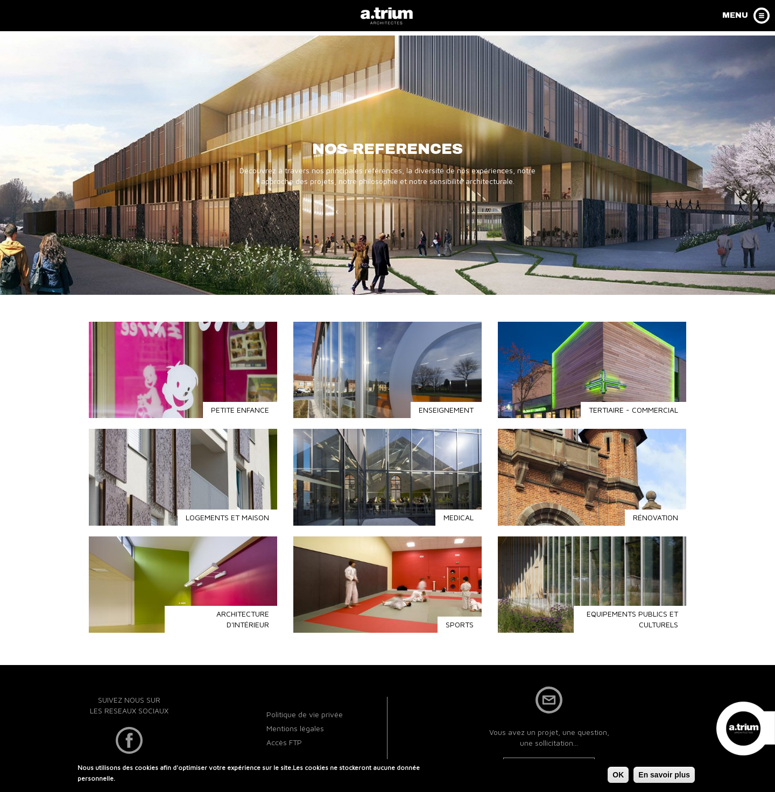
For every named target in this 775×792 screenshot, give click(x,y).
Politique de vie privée (304, 714)
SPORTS (460, 624)
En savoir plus (664, 777)
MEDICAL (458, 517)
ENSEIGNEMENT (446, 409)
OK (618, 777)
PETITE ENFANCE (240, 409)
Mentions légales (295, 728)
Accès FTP (284, 742)
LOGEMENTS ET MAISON (227, 517)
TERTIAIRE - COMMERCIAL (633, 409)
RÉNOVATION (655, 517)
